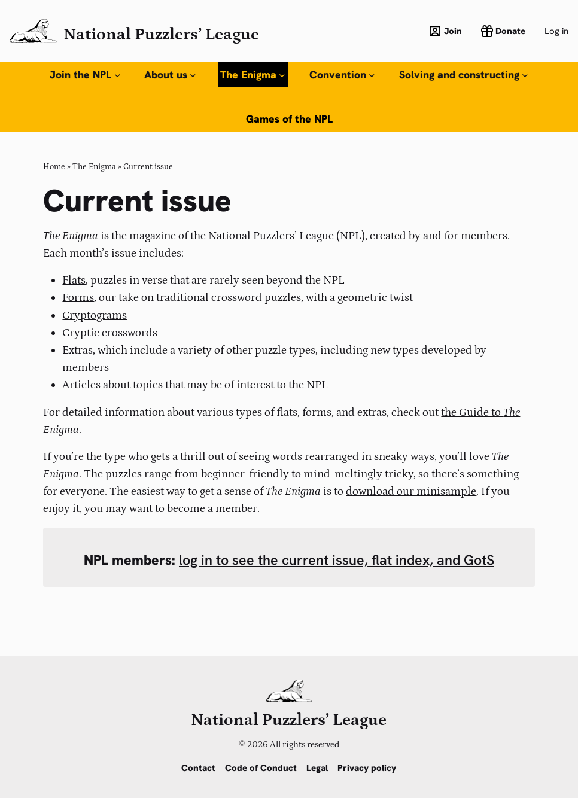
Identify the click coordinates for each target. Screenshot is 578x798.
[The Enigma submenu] (282, 75)
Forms (78, 297)
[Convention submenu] (372, 75)
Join (453, 31)
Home (54, 167)
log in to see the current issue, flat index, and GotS (336, 560)
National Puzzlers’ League (161, 34)
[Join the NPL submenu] (117, 75)
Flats (74, 280)
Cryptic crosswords (109, 332)
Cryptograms (94, 315)
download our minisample (411, 491)
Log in (556, 31)
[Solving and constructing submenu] (525, 75)
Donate (510, 31)
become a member (212, 508)
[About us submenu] (193, 75)
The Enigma (94, 167)
